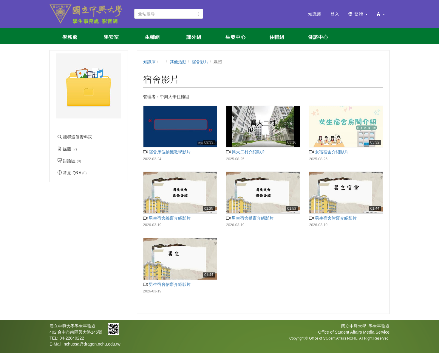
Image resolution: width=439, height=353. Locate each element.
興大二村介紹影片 (245, 151)
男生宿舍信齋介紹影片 (167, 284)
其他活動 (178, 61)
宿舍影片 (200, 61)
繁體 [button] (358, 14)
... (162, 61)
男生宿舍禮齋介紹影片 (249, 218)
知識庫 (149, 61)
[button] (380, 14)
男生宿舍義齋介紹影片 (167, 218)
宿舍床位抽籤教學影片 (167, 151)
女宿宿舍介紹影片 (328, 151)
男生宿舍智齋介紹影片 (332, 218)
